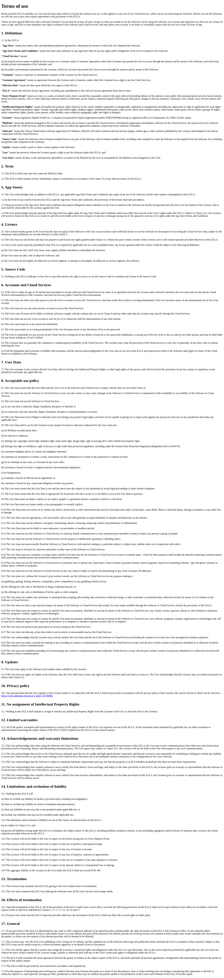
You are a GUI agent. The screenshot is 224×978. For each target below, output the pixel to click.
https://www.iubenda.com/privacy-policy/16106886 (27, 695)
